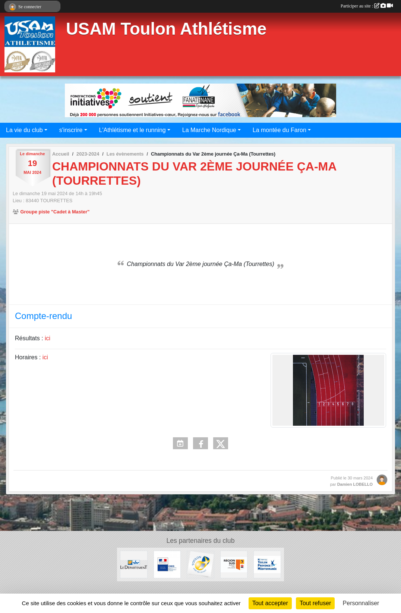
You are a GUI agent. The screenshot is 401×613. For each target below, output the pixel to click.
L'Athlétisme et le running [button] (132, 130)
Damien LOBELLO (355, 484)
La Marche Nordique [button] (209, 130)
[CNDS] (167, 564)
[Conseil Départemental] (134, 564)
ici (47, 338)
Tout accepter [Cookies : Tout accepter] (270, 603)
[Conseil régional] (234, 564)
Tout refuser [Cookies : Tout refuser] (315, 603)
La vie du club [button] (24, 130)
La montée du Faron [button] (279, 130)
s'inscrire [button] (71, 130)
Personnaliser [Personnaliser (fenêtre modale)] (361, 603)
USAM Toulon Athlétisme (166, 28)
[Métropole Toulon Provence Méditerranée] (267, 564)
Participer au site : (367, 6)
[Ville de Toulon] (200, 564)
